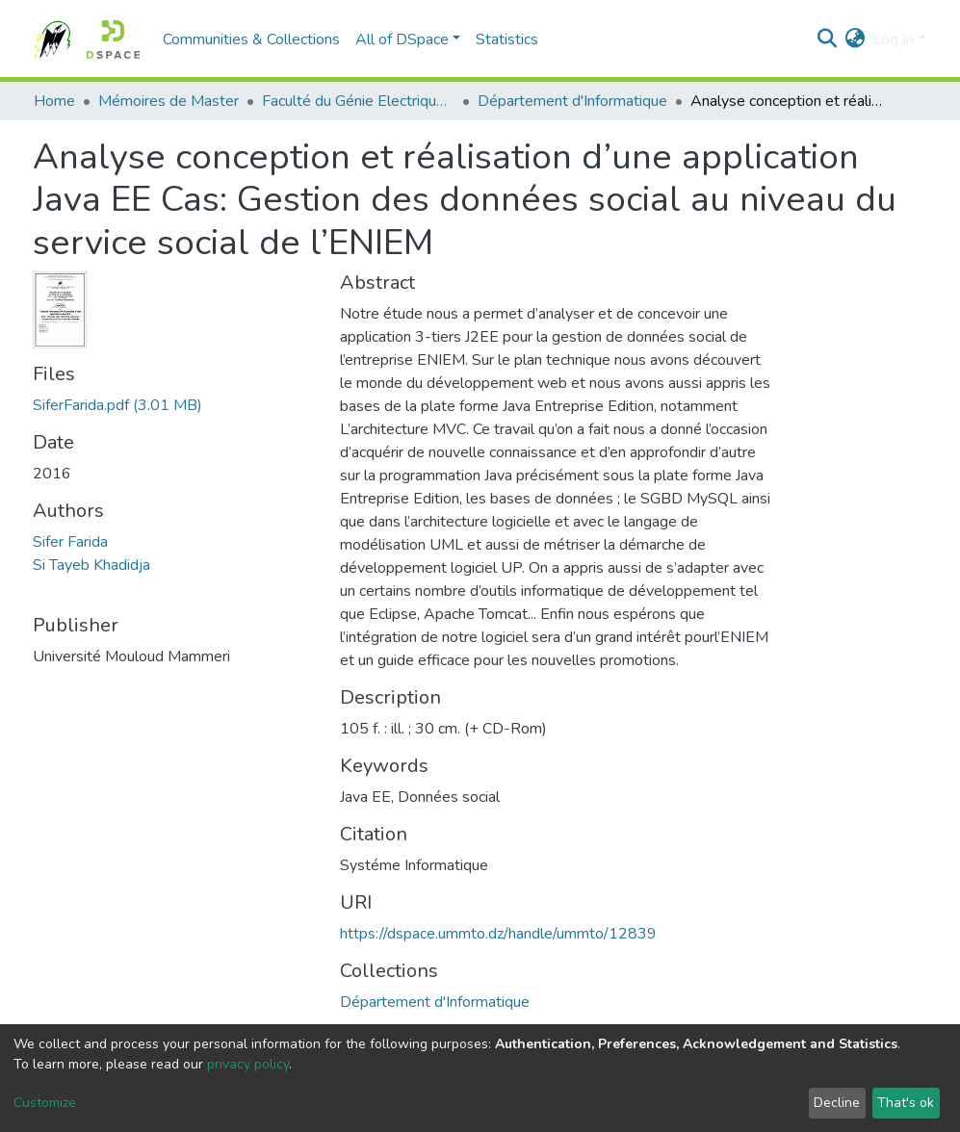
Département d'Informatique (572, 101)
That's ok (905, 1102)
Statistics (507, 39)
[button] (855, 39)
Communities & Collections (251, 39)
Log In (893, 39)
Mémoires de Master (168, 101)
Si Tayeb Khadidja (91, 565)
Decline (837, 1102)
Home (54, 101)
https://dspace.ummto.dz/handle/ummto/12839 (498, 933)
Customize (44, 1102)
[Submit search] (827, 39)
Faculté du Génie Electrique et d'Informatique (358, 101)
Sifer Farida (70, 542)
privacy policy (248, 1064)
